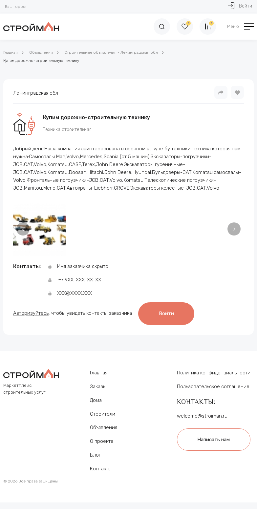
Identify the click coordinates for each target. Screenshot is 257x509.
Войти (166, 313)
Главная (10, 52)
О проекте (102, 441)
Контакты (101, 469)
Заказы (98, 386)
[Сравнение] (208, 26)
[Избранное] (185, 26)
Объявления (41, 52)
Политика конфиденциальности (213, 373)
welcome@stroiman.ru (202, 416)
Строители (102, 414)
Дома (96, 400)
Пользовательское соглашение (213, 386)
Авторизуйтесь (31, 313)
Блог (95, 455)
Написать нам (213, 440)
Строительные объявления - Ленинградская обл (111, 52)
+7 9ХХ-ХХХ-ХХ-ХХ (79, 280)
